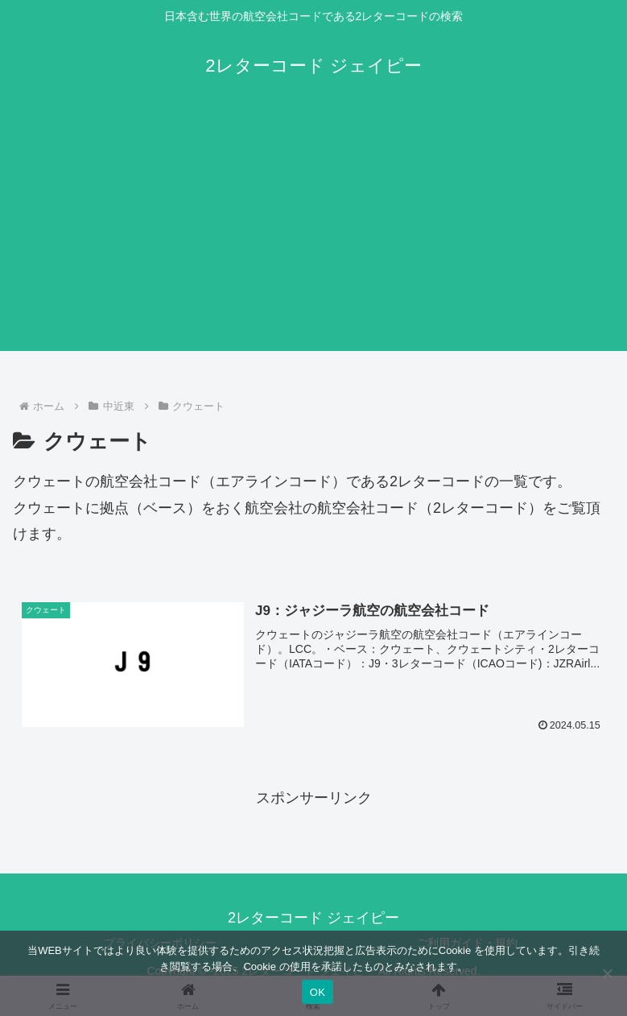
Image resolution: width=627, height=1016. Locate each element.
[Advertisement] (313, 238)
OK (317, 992)
